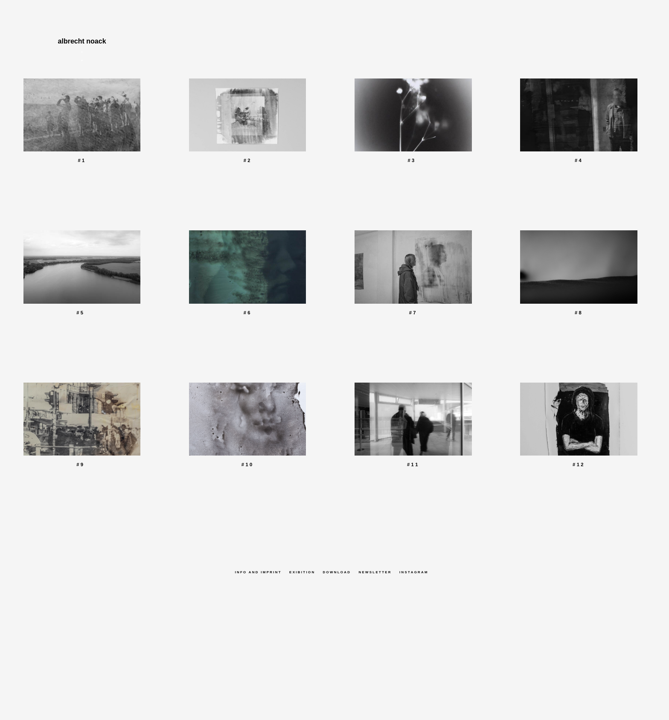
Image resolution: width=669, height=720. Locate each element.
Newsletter (374, 572)
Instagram (413, 572)
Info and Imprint (258, 572)
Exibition (302, 572)
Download (337, 572)
